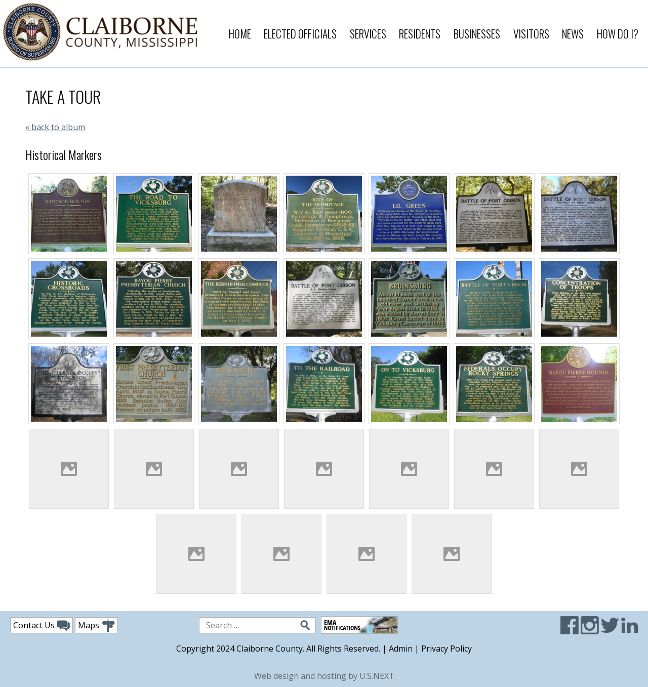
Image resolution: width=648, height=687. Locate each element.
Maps (96, 626)
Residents (419, 34)
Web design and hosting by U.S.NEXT (324, 675)
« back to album (55, 127)
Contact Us (41, 626)
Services (368, 34)
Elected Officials (300, 34)
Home (240, 34)
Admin (401, 648)
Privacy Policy (446, 648)
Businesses (477, 34)
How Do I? (617, 34)
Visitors (531, 34)
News (573, 34)
